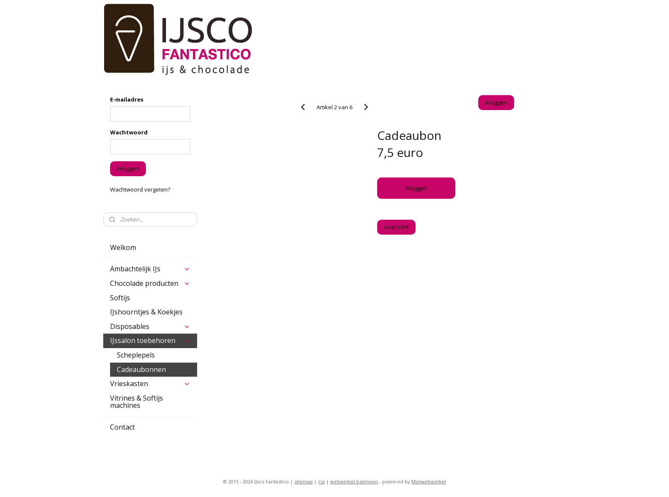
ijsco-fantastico (127, 454)
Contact (122, 427)
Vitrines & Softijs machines (136, 401)
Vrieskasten (150, 383)
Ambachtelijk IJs (150, 268)
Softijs (120, 297)
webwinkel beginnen (354, 481)
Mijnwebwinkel (428, 481)
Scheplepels (136, 355)
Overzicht (396, 227)
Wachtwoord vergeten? (140, 189)
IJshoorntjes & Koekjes (146, 312)
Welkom (123, 247)
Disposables (150, 326)
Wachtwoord (129, 132)
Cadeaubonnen (141, 369)
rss (321, 481)
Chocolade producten (150, 283)
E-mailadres (126, 99)
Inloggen (416, 188)
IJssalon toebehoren (150, 340)
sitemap (303, 481)
